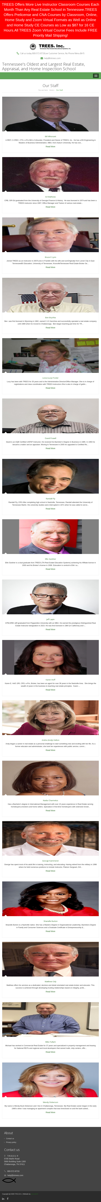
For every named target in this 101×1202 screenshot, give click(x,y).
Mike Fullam (50, 1042)
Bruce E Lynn (50, 257)
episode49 (34, 1194)
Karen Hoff (50, 679)
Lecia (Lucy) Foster (50, 378)
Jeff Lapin (50, 619)
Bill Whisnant (50, 136)
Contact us (9, 1139)
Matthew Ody (50, 981)
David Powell (50, 438)
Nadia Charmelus (50, 800)
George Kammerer (50, 861)
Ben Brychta (50, 317)
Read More (50, 146)
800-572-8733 (38, 53)
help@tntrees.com (52, 58)
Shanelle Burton (51, 921)
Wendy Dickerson (50, 1102)
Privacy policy (10, 1142)
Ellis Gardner (50, 559)
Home (51, 90)
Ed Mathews (50, 197)
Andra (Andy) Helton (50, 740)
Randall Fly (50, 498)
